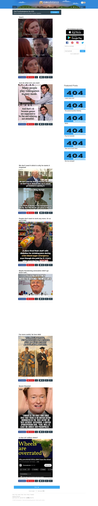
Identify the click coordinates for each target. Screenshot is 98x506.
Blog (52, 7)
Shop (46, 7)
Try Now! (55, 12)
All (26, 7)
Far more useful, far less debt (30, 334)
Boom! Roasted (25, 386)
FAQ (16, 494)
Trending (19, 7)
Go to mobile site (74, 53)
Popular (14, 7)
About (13, 494)
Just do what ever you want (29, 83)
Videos (32, 7)
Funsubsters (41, 7)
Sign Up (75, 7)
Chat (49, 7)
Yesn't (21, 17)
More (37, 487)
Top (57, 7)
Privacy (28, 494)
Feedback (32, 494)
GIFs (29, 7)
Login (81, 7)
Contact (19, 494)
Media (36, 7)
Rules (22, 494)
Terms (25, 494)
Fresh (23, 7)
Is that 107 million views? (28, 438)
